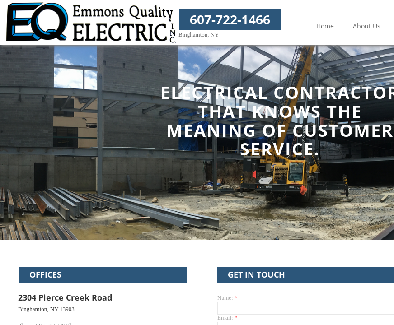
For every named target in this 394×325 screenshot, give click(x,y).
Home (325, 26)
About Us (366, 26)
